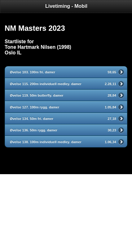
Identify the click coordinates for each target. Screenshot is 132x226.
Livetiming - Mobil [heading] (66, 6)
